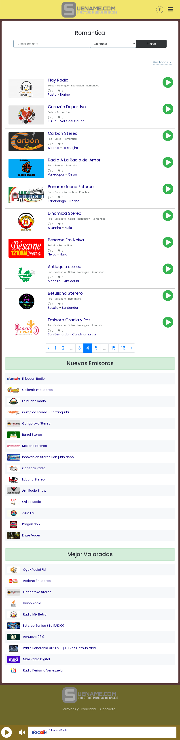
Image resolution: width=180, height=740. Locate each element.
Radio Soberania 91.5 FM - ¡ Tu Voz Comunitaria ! (52, 648)
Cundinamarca (84, 334)
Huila (68, 227)
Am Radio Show (26, 490)
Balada (59, 165)
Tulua (52, 121)
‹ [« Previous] (48, 348)
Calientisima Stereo (30, 390)
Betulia (53, 307)
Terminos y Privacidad (78, 709)
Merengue (63, 85)
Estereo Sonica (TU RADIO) (35, 625)
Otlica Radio (24, 502)
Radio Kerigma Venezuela (35, 670)
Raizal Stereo (24, 434)
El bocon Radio (58, 730)
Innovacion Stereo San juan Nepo (40, 457)
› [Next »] (131, 348)
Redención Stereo (29, 581)
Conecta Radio (26, 468)
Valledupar (56, 174)
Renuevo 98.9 (25, 637)
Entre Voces (24, 535)
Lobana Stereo (26, 479)
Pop (50, 139)
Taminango (57, 201)
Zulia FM (20, 513)
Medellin (54, 281)
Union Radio (24, 603)
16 (123, 348)
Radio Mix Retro (27, 614)
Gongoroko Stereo (29, 423)
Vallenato (60, 219)
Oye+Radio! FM (26, 569)
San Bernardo (58, 334)
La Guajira (70, 148)
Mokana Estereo (27, 446)
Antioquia (71, 281)
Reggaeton (77, 85)
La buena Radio (26, 401)
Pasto (52, 94)
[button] (6, 732)
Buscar (151, 43)
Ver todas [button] (160, 62)
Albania (53, 148)
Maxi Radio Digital (28, 659)
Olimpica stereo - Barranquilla (38, 412)
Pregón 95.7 (23, 524)
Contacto (107, 709)
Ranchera (85, 192)
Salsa (51, 85)
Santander (70, 307)
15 (113, 348)
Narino (65, 94)
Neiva (52, 254)
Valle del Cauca (72, 121)
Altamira (54, 227)
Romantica (92, 85)
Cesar (72, 174)
